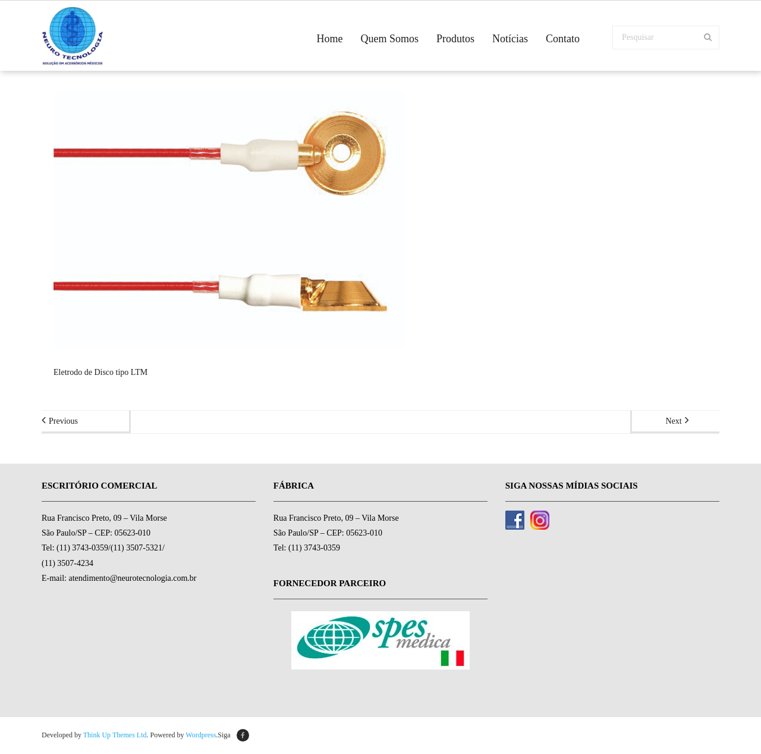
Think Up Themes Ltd (115, 735)
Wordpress (200, 735)
